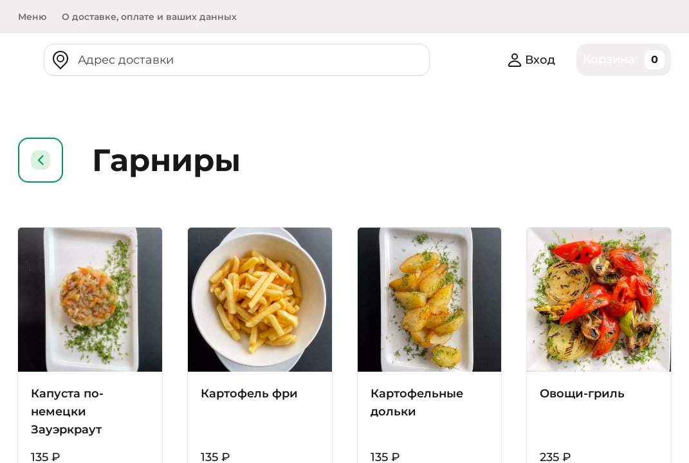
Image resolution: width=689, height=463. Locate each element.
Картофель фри (251, 393)
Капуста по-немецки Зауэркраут (68, 411)
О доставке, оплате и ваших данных (152, 17)
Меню (32, 17)
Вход (529, 60)
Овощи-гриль (584, 393)
